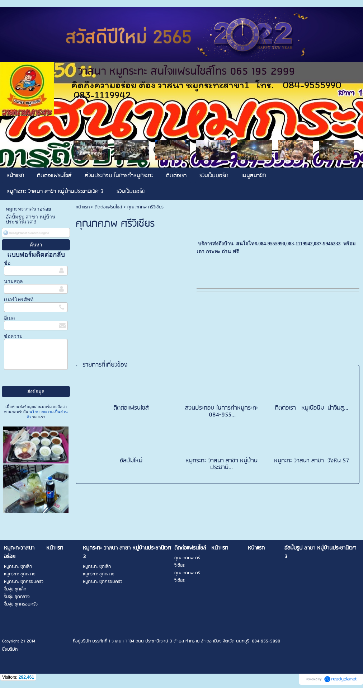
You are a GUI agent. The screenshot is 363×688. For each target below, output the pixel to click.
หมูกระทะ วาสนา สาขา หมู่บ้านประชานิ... (221, 464)
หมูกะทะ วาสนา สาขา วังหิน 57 (311, 461)
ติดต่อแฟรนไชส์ (108, 207)
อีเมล (9, 318)
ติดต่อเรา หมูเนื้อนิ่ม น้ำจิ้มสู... (311, 408)
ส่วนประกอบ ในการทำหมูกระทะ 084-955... (221, 411)
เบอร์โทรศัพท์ (18, 299)
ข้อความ (13, 336)
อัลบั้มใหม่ (131, 461)
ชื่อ (7, 263)
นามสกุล (13, 281)
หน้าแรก (83, 207)
